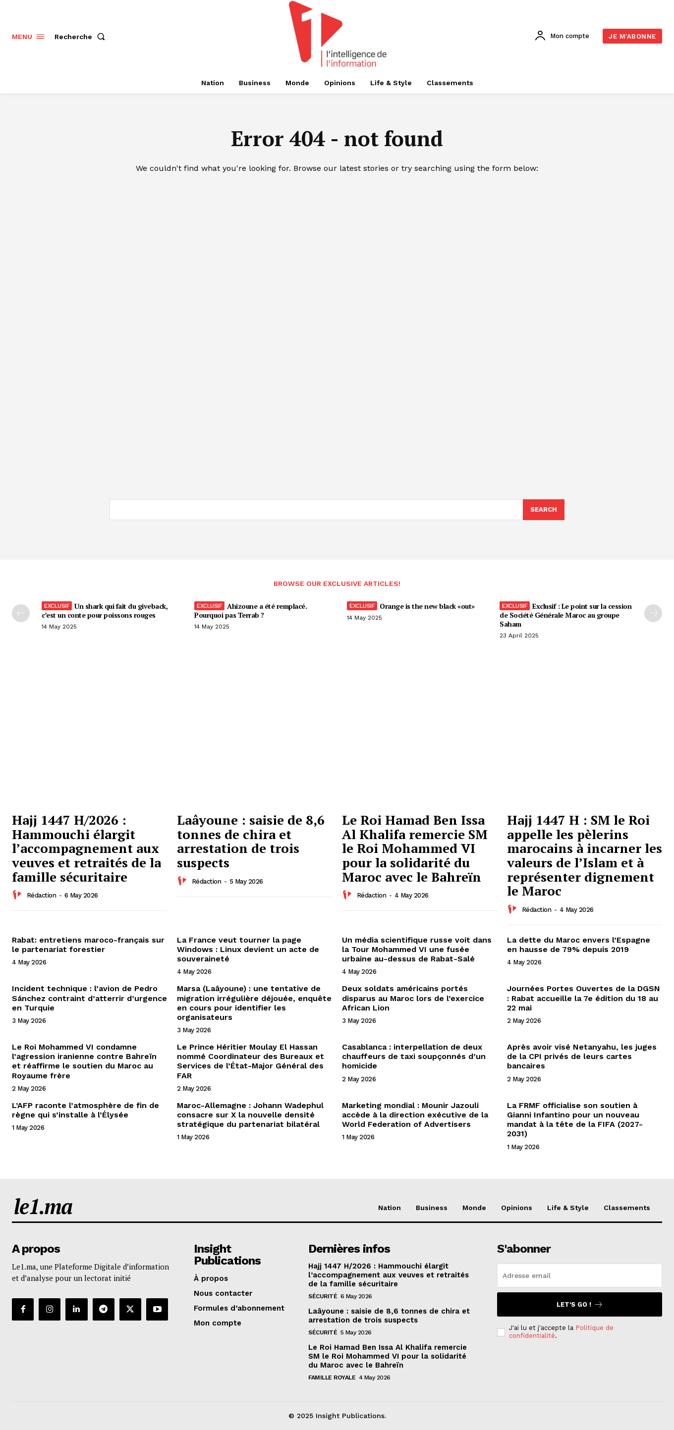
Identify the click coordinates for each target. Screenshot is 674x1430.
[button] (82, 36)
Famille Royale (331, 1377)
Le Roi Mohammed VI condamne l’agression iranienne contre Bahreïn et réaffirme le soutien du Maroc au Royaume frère (84, 1061)
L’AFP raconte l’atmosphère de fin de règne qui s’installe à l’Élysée (85, 1110)
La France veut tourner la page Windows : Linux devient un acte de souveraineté (248, 949)
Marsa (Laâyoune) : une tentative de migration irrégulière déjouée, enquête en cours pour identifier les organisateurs (254, 1003)
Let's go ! (580, 1304)
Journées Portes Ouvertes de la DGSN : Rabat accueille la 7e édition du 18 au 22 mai (583, 998)
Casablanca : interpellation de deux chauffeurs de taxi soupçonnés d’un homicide (414, 1056)
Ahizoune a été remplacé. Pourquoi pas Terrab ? (250, 610)
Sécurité (322, 1296)
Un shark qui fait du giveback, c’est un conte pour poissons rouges (105, 610)
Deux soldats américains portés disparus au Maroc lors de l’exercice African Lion (413, 998)
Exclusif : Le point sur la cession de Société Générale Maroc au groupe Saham (565, 615)
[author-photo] (18, 895)
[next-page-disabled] (653, 613)
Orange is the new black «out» (427, 606)
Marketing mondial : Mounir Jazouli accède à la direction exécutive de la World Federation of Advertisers (415, 1115)
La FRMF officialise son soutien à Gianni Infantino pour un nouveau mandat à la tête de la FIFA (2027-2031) (575, 1120)
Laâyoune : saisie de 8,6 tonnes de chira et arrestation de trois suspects (251, 841)
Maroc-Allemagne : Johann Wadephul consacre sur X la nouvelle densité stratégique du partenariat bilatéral (250, 1115)
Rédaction (41, 895)
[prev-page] (21, 613)
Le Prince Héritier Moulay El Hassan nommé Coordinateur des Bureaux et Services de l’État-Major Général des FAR (250, 1061)
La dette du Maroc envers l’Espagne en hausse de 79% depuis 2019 (578, 944)
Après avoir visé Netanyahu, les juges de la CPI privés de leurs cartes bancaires (582, 1056)
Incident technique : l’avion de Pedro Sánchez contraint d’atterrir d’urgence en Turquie (89, 998)
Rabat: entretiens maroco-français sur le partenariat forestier (88, 944)
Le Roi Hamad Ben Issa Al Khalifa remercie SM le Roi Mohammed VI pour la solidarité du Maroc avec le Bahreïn (415, 848)
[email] (579, 1275)
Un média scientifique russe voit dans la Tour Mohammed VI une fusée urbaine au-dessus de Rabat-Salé (417, 949)
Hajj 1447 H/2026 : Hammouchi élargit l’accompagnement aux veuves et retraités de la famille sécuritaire (86, 848)
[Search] (543, 509)
